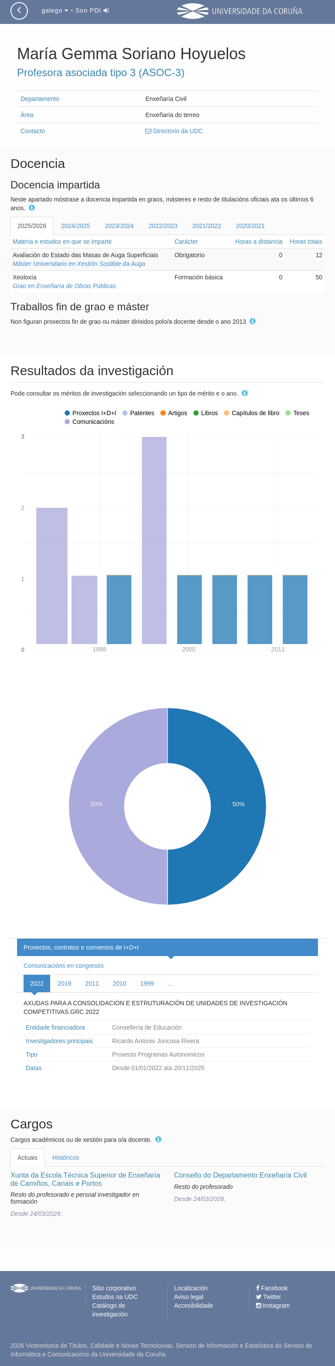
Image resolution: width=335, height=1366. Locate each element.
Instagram (273, 1305)
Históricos (65, 1157)
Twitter (268, 1296)
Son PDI (92, 10)
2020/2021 (250, 225)
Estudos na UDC (115, 1296)
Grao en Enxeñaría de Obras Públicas (64, 285)
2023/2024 (119, 225)
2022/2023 (163, 225)
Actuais (27, 1157)
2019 (64, 983)
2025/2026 (31, 225)
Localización (191, 1288)
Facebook (272, 1288)
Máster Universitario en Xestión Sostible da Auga (79, 263)
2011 (92, 983)
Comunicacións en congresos (64, 965)
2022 (37, 983)
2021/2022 (206, 225)
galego (54, 10)
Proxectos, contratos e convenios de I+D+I (81, 947)
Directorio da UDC (173, 131)
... (170, 983)
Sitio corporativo (114, 1288)
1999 (147, 983)
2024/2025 (75, 225)
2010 (119, 983)
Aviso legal (188, 1296)
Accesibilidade (193, 1305)
